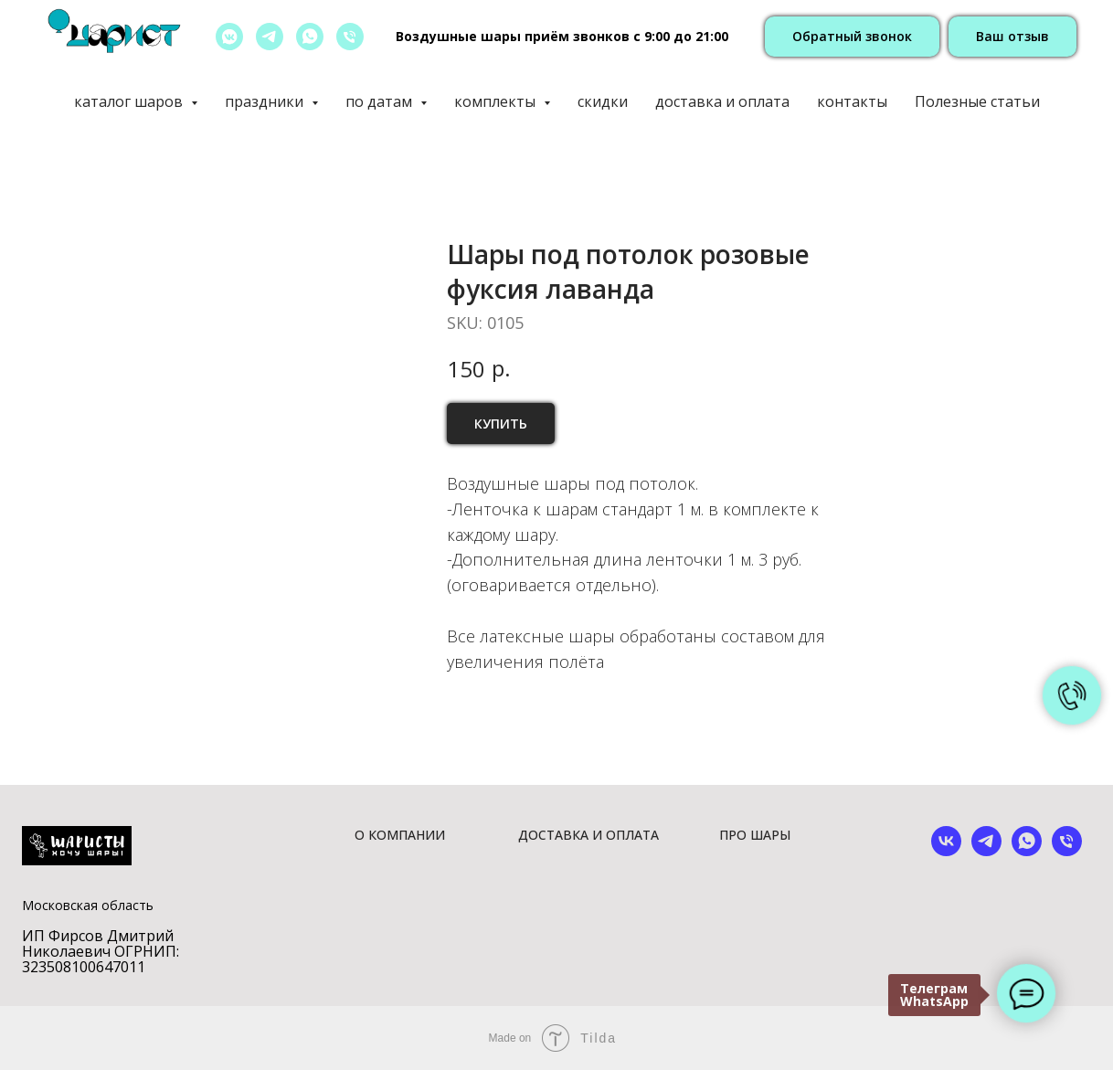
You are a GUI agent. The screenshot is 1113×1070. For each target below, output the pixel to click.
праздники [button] (266, 101)
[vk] (946, 851)
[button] (852, 37)
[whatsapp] (309, 36)
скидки (603, 101)
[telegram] (269, 36)
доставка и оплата (722, 101)
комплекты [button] (496, 101)
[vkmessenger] (229, 36)
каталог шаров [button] (130, 101)
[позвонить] (350, 36)
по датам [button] (380, 101)
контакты (852, 101)
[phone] (1067, 851)
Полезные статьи (977, 101)
